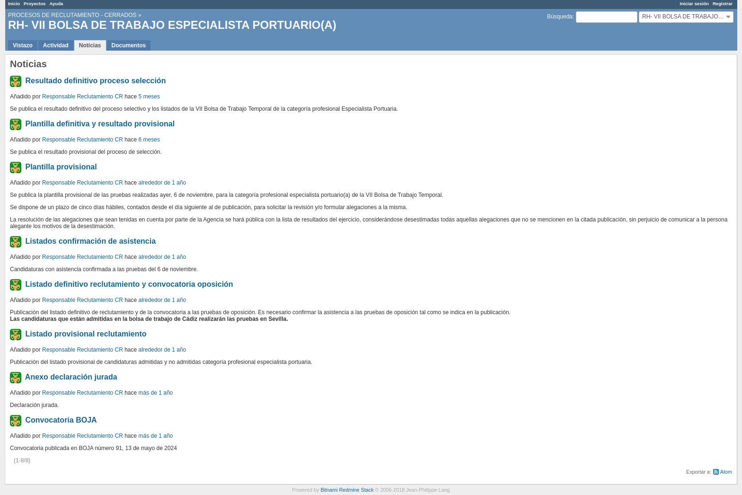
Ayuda (56, 3)
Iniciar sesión (694, 3)
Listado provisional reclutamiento (85, 334)
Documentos (129, 45)
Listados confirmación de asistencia (90, 241)
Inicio (14, 3)
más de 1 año (156, 392)
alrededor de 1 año (162, 182)
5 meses (149, 96)
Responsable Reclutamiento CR (82, 96)
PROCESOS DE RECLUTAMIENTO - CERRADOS (72, 15)
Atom (726, 472)
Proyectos (34, 3)
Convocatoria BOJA (61, 420)
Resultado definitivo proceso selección (95, 81)
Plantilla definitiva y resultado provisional (100, 124)
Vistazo (23, 45)
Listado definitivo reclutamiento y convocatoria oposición (129, 284)
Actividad (56, 45)
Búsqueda (560, 16)
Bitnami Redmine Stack (346, 490)
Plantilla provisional (61, 167)
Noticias (90, 45)
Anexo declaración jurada (71, 377)
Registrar (723, 3)
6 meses (149, 139)
